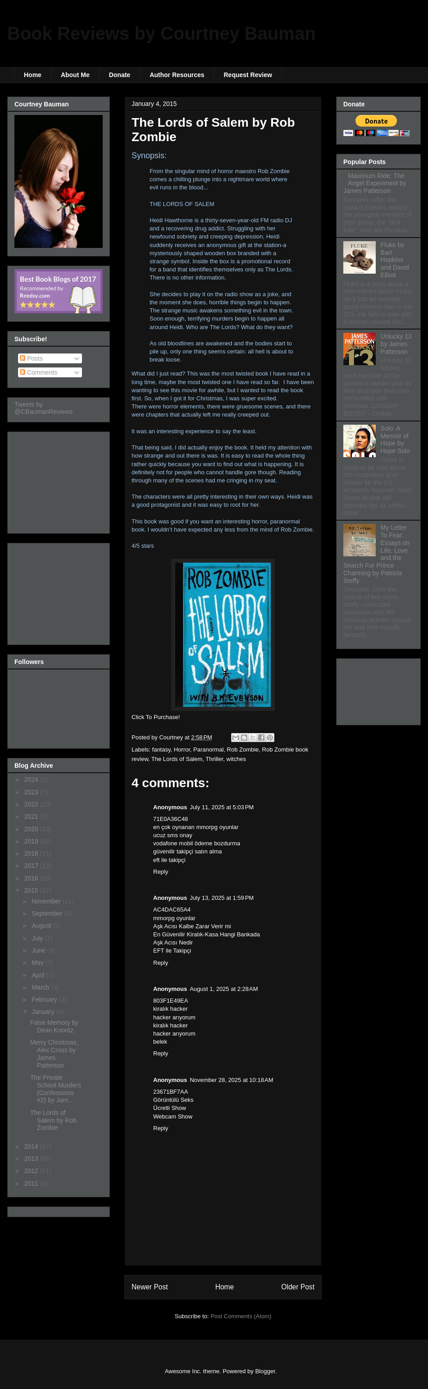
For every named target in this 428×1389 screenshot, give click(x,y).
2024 (32, 779)
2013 (32, 1158)
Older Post (297, 1287)
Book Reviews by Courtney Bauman (161, 33)
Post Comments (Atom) (240, 1316)
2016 (32, 878)
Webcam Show (172, 1116)
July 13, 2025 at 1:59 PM (222, 897)
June (39, 950)
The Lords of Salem (176, 759)
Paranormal (208, 749)
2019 (32, 841)
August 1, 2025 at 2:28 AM (224, 989)
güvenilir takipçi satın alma (187, 851)
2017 (32, 865)
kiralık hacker (170, 1008)
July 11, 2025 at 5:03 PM (222, 807)
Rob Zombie (243, 749)
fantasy (161, 749)
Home (32, 74)
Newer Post (150, 1287)
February (45, 999)
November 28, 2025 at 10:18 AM (231, 1080)
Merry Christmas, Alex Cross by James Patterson (54, 1053)
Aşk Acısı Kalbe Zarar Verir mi (192, 926)
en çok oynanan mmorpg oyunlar (195, 827)
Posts (31, 358)
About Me (75, 74)
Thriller (214, 759)
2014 (32, 1146)
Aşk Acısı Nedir (173, 942)
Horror (182, 749)
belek (160, 1041)
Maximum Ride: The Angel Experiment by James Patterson (374, 183)
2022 (32, 804)
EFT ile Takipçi (172, 950)
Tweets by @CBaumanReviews (43, 408)
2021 (32, 816)
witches (236, 759)
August (42, 925)
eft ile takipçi (169, 860)
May (38, 962)
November (47, 901)
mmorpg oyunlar (174, 918)
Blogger (265, 1371)
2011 (32, 1183)
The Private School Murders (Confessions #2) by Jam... (55, 1089)
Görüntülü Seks (173, 1099)
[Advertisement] (59, 480)
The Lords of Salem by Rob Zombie (53, 1120)
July (38, 938)
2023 (32, 792)
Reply (160, 871)
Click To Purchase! (156, 717)
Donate (119, 74)
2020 (32, 829)
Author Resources (177, 74)
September (48, 913)
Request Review (247, 74)
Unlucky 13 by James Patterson (396, 344)
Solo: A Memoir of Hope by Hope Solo (395, 439)
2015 (32, 890)
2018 (32, 853)
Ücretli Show (169, 1108)
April (39, 975)
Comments (39, 372)
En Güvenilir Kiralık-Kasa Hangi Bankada (206, 934)
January (44, 1011)
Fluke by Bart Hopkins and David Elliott (395, 260)
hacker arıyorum (174, 1017)
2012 (32, 1170)
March (41, 987)
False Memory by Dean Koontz (54, 1026)
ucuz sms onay (172, 835)
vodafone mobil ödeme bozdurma (196, 843)
